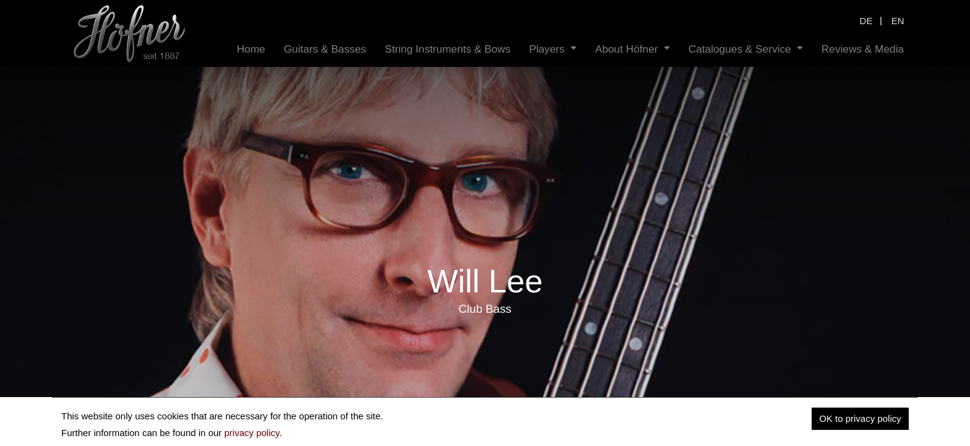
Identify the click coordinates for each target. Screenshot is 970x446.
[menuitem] (251, 49)
